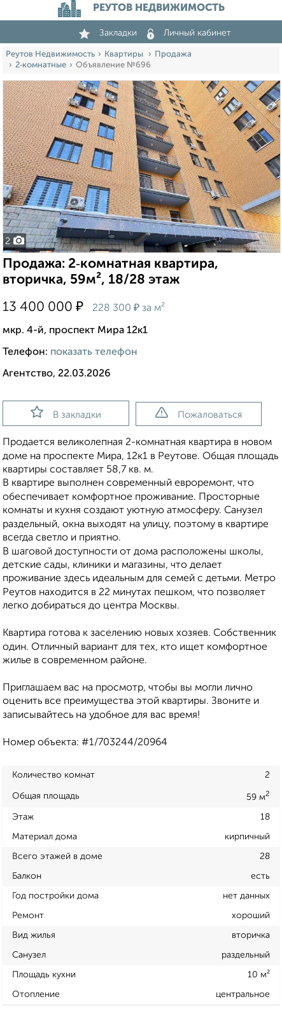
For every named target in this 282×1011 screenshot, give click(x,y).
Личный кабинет (189, 33)
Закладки (108, 33)
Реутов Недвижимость (50, 54)
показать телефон (93, 352)
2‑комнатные (40, 65)
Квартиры (124, 54)
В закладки (66, 413)
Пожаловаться (198, 413)
